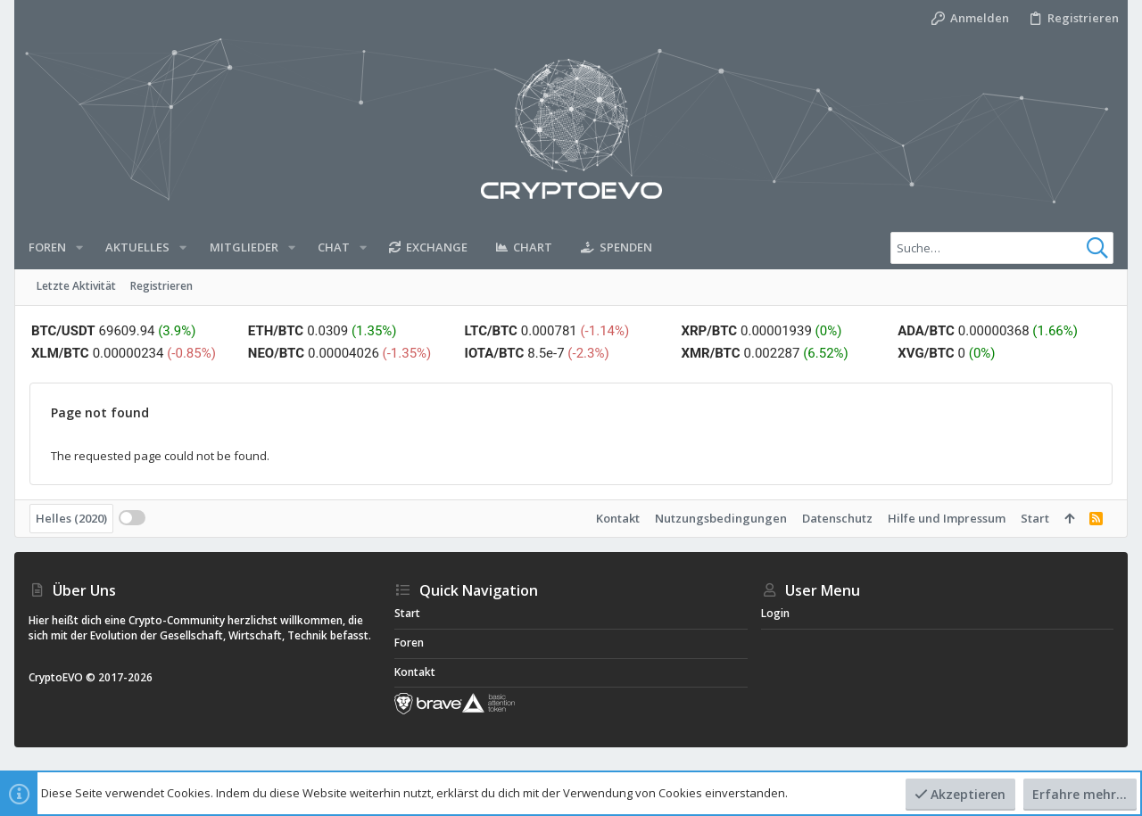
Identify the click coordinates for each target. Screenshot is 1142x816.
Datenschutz (837, 518)
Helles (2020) (71, 518)
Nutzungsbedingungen (721, 518)
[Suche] (1002, 248)
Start (1035, 518)
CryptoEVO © (62, 677)
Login (775, 613)
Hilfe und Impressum (946, 518)
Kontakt (618, 518)
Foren (409, 642)
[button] (79, 247)
